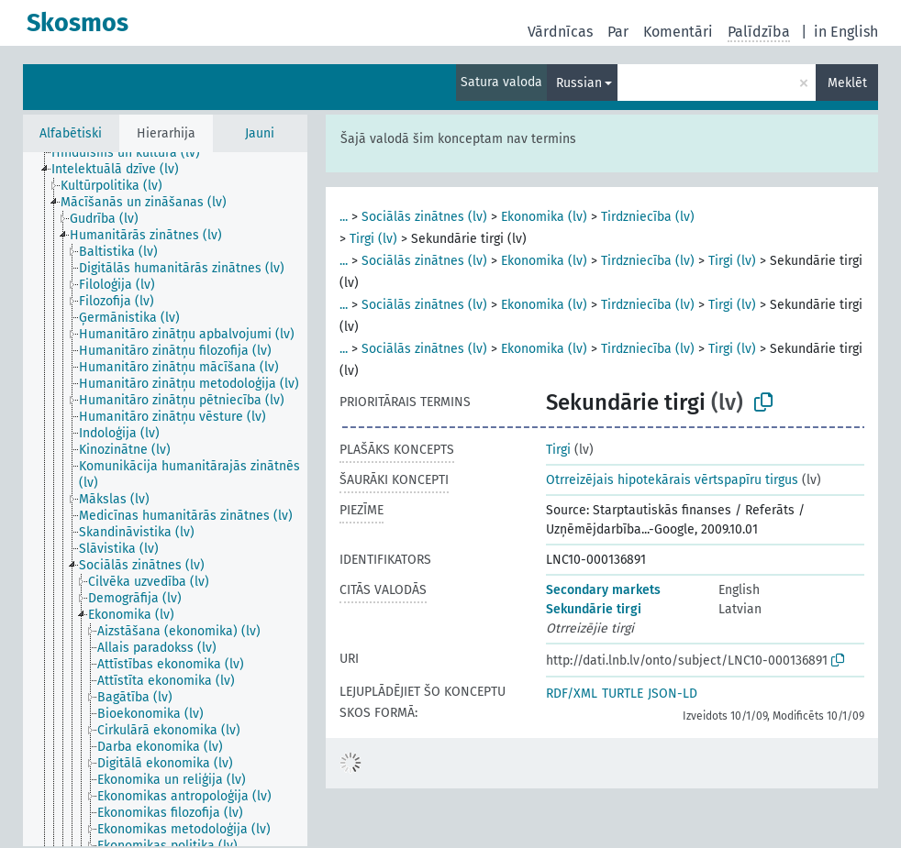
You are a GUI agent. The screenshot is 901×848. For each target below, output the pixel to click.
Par (617, 31)
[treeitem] (133, 153)
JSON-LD (672, 693)
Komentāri (678, 31)
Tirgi (558, 449)
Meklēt (847, 83)
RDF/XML (571, 693)
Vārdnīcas (560, 31)
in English (846, 31)
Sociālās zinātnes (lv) (424, 217)
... (343, 217)
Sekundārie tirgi (593, 609)
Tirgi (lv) (373, 239)
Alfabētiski (70, 133)
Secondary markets (603, 590)
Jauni (259, 133)
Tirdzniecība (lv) (648, 217)
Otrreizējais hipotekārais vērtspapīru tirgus (672, 480)
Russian (579, 83)
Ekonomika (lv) (544, 217)
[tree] (165, 499)
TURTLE (622, 693)
